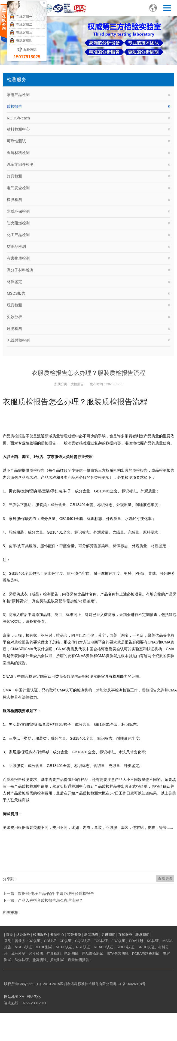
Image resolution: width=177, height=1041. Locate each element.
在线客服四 (20, 40)
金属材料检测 (18, 153)
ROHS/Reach (18, 118)
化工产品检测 (18, 235)
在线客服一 (20, 17)
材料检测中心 (18, 129)
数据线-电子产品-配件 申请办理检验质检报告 (56, 893)
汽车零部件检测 (20, 164)
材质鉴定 (14, 281)
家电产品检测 (18, 94)
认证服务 (23, 934)
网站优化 (33, 997)
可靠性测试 (16, 141)
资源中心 (57, 934)
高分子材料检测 (20, 270)
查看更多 (165, 878)
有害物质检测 (18, 258)
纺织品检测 (16, 246)
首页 (9, 934)
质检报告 (14, 106)
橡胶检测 (14, 199)
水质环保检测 (18, 211)
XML (23, 997)
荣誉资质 (74, 934)
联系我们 (142, 934)
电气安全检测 (18, 188)
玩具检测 (14, 305)
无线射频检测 (18, 340)
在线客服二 (20, 25)
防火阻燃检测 (18, 223)
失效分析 (14, 317)
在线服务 (125, 934)
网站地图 (11, 997)
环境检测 (14, 328)
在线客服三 (20, 32)
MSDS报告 (16, 293)
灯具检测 (14, 176)
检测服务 (40, 934)
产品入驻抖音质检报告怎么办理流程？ (50, 900)
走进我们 (108, 934)
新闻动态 (91, 934)
